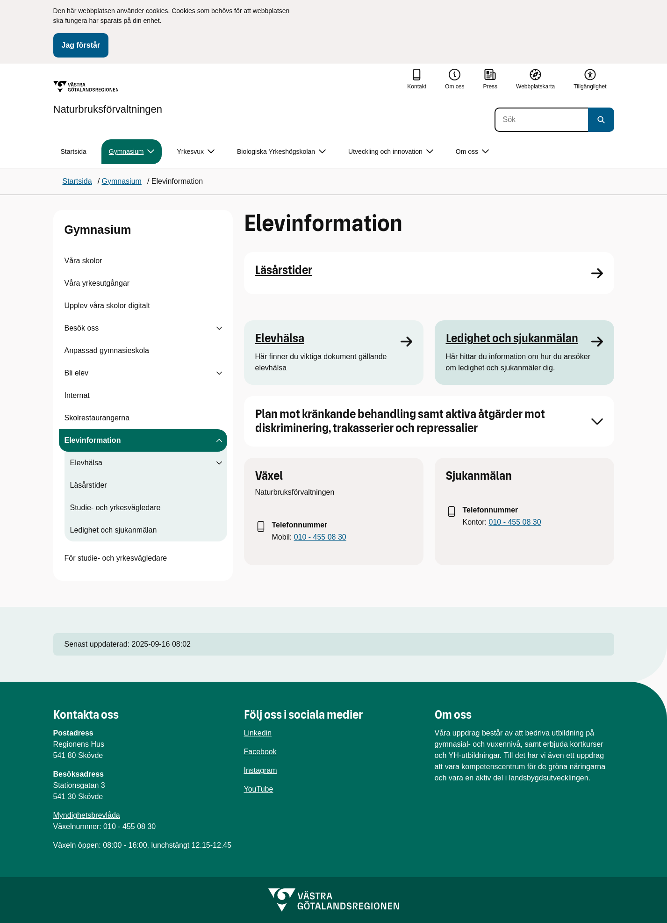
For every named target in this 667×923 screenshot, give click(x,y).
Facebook (260, 752)
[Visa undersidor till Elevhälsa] (219, 463)
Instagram (260, 770)
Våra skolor (83, 261)
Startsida (73, 151)
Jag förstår (81, 45)
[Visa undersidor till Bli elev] (219, 373)
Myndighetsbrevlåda (86, 815)
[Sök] (541, 120)
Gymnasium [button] (132, 152)
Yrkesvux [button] (196, 152)
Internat (77, 395)
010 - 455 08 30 (320, 537)
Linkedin (258, 733)
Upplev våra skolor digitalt (107, 306)
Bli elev (77, 373)
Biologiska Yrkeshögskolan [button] (281, 152)
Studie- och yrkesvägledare (115, 508)
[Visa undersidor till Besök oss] (219, 328)
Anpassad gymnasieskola (107, 350)
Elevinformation (93, 440)
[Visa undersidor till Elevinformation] (219, 440)
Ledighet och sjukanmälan (113, 530)
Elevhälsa (86, 463)
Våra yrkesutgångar (97, 283)
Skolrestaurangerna (97, 418)
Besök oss (82, 328)
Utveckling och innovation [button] (390, 152)
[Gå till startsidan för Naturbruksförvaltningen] (108, 98)
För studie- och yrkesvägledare (116, 558)
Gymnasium (98, 229)
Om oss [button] (472, 152)
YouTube (258, 789)
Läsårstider (88, 485)
